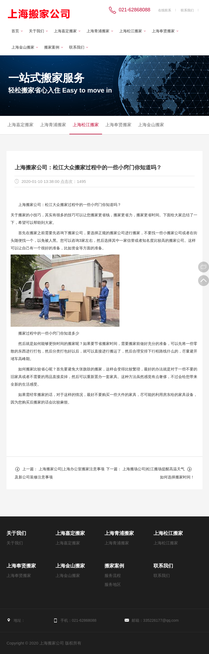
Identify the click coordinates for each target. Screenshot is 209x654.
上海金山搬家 (22, 47)
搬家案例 (51, 47)
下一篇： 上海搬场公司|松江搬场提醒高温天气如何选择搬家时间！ (150, 473)
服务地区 (112, 584)
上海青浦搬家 (98, 31)
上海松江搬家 (130, 31)
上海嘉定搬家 (65, 31)
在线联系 (164, 10)
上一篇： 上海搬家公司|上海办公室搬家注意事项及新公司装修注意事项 (59, 473)
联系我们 (187, 10)
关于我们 (36, 31)
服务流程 (112, 575)
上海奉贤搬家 (163, 31)
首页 (15, 31)
